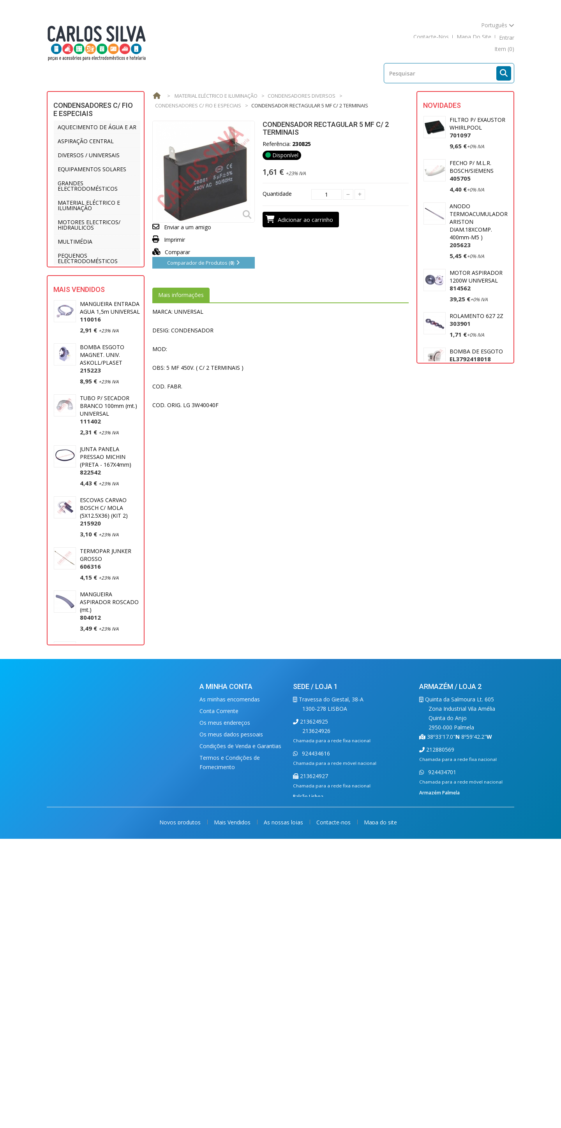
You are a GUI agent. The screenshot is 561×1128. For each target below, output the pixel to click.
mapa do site (474, 37)
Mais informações (181, 295)
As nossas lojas (284, 1107)
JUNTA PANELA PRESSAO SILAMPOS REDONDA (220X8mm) (109, 726)
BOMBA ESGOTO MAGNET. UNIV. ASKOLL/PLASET (102, 428)
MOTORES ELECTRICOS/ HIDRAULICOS (89, 224)
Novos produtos (180, 1107)
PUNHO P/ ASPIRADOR (479, 441)
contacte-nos (431, 37)
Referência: (277, 144)
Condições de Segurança (230, 1015)
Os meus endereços (224, 959)
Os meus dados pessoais (231, 970)
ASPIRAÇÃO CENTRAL (86, 141)
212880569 (439, 985)
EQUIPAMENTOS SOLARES (92, 169)
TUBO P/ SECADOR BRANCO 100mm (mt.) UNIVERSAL (108, 479)
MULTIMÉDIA (75, 241)
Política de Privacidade (227, 1038)
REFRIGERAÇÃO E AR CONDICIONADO (84, 291)
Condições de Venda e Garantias (240, 982)
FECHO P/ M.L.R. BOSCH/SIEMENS (472, 170)
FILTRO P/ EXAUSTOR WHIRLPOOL (477, 127)
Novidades (442, 105)
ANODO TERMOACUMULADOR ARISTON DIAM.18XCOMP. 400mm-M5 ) (479, 225)
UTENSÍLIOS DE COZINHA (91, 308)
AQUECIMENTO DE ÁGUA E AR (97, 127)
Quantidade (277, 193)
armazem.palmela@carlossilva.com (464, 1036)
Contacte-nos (334, 1107)
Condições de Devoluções (232, 1026)
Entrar (506, 37)
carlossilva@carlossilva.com (329, 1055)
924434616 (315, 989)
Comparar (171, 252)
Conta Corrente (218, 947)
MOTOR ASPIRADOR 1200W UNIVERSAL (476, 280)
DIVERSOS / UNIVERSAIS (89, 155)
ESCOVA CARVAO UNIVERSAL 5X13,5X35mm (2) (102, 777)
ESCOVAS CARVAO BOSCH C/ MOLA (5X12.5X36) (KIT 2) (104, 581)
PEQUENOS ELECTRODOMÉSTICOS (88, 258)
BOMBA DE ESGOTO (476, 355)
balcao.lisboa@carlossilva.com (332, 1040)
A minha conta (225, 923)
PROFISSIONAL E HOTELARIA (95, 275)
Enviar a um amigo (187, 227)
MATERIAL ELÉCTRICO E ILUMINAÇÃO (89, 205)
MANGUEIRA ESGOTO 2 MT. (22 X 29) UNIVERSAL (108, 828)
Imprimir (174, 239)
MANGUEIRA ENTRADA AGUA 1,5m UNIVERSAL (110, 380)
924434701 (441, 1008)
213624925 (313, 957)
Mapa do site (380, 1107)
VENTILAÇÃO (74, 322)
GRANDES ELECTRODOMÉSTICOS (88, 185)
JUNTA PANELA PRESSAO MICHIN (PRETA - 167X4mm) (105, 530)
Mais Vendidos (79, 359)
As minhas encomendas (229, 935)
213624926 (316, 967)
